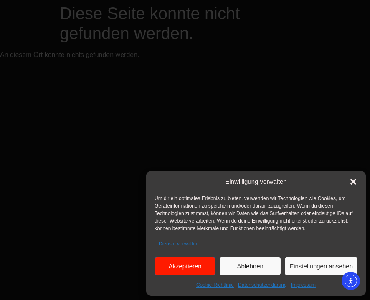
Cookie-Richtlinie (215, 285)
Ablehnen (250, 266)
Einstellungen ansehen (321, 266)
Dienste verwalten (178, 244)
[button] (353, 182)
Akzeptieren (184, 266)
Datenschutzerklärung (262, 285)
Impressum (303, 285)
